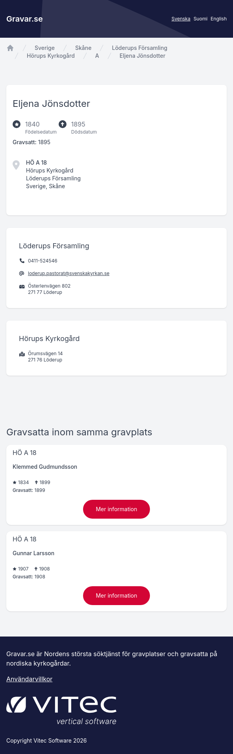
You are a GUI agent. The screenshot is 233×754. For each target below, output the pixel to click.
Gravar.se (24, 19)
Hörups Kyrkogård (51, 55)
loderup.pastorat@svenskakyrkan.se (68, 273)
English (219, 19)
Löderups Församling (139, 47)
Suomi (200, 19)
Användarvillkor (29, 679)
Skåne (83, 47)
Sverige (45, 47)
